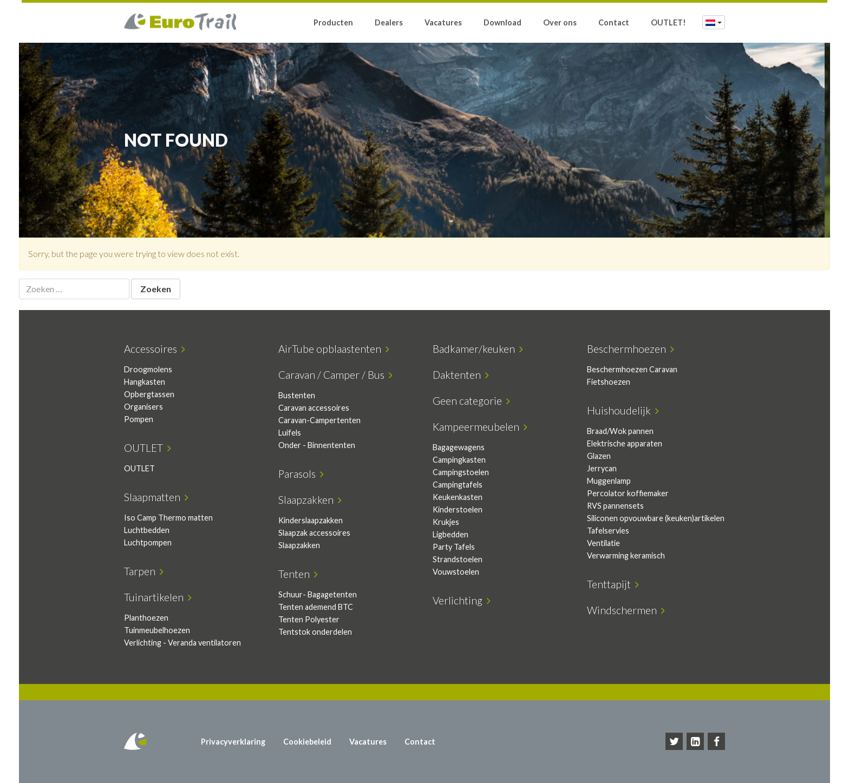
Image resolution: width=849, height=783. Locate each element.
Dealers (389, 23)
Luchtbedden (146, 530)
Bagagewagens (459, 447)
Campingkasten (459, 459)
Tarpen (144, 571)
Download (502, 23)
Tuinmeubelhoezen (157, 630)
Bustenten (296, 395)
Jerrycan (602, 468)
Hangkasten (144, 381)
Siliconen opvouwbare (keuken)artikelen (655, 518)
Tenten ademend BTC (315, 606)
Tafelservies (608, 530)
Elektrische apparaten (624, 443)
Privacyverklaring (233, 741)
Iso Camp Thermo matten (168, 517)
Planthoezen (146, 617)
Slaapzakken (310, 500)
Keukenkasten (457, 497)
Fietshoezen (608, 381)
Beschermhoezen (630, 349)
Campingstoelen (461, 472)
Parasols (301, 474)
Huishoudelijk (623, 410)
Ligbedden (450, 534)
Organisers (143, 406)
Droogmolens (148, 369)
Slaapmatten (156, 497)
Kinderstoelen (457, 509)
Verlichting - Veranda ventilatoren (182, 642)
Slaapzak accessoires (314, 532)
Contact (613, 23)
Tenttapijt (613, 584)
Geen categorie (471, 400)
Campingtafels (457, 484)
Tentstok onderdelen (315, 631)
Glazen (599, 455)
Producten (333, 23)
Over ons (560, 23)
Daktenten (461, 375)
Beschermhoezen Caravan (632, 369)
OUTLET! (668, 23)
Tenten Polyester (308, 619)
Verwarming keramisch (626, 555)
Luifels (289, 432)
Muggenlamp (609, 480)
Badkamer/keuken (478, 349)
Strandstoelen (457, 559)
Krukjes (446, 522)
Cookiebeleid (307, 741)
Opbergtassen (149, 394)
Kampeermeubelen (480, 426)
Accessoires (154, 349)
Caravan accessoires (313, 407)
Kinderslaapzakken (310, 520)
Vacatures (443, 23)
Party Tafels (454, 546)
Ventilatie (603, 543)
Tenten (298, 574)
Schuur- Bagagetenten (317, 594)
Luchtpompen (148, 542)
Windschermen (626, 610)
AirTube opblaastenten (333, 349)
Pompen (138, 419)
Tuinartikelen (158, 597)
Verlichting (462, 600)
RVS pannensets (615, 505)
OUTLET (147, 448)
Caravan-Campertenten (319, 420)
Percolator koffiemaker (628, 493)
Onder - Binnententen (316, 445)
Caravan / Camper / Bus (335, 375)
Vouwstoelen (456, 571)
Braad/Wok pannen (620, 431)
